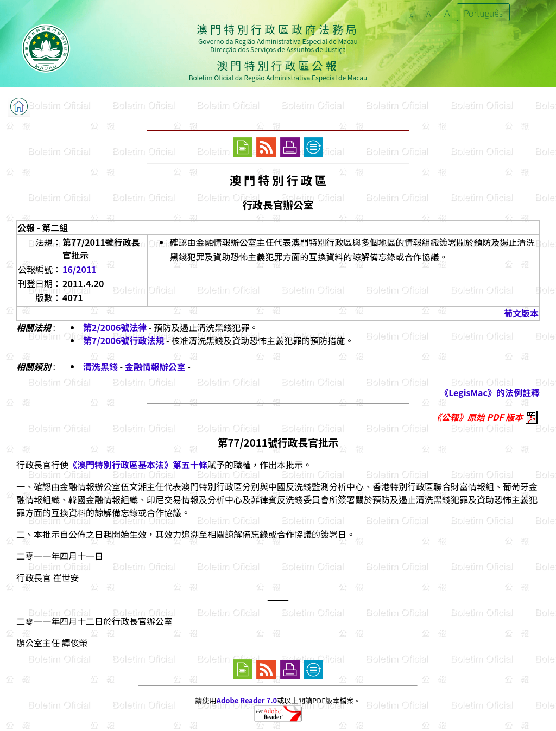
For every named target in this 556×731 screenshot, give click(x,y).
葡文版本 (521, 313)
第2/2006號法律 (115, 327)
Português (483, 13)
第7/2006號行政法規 (123, 340)
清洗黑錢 (100, 366)
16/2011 (79, 269)
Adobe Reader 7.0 (247, 700)
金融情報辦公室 (155, 366)
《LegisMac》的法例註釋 (490, 392)
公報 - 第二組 (42, 227)
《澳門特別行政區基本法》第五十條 (137, 464)
